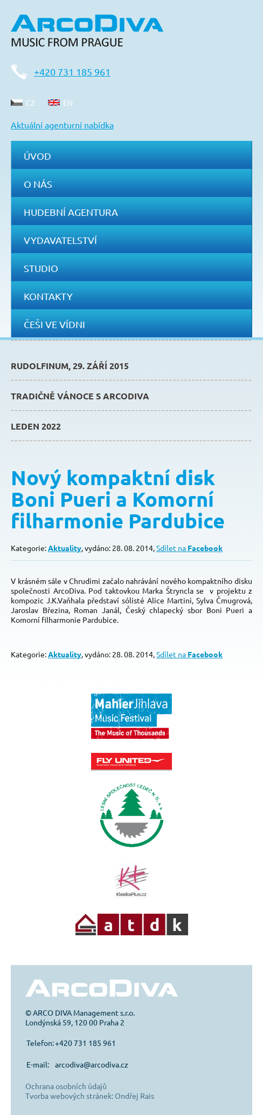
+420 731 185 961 (72, 71)
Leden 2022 (36, 426)
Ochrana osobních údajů (66, 1086)
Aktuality (64, 548)
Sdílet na (189, 548)
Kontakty (48, 296)
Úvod (37, 155)
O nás (38, 183)
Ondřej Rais (134, 1095)
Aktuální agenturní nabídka (62, 124)
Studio (41, 268)
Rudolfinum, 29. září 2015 (70, 365)
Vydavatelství (60, 240)
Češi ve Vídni (54, 324)
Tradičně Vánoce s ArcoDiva (80, 396)
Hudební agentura (71, 211)
